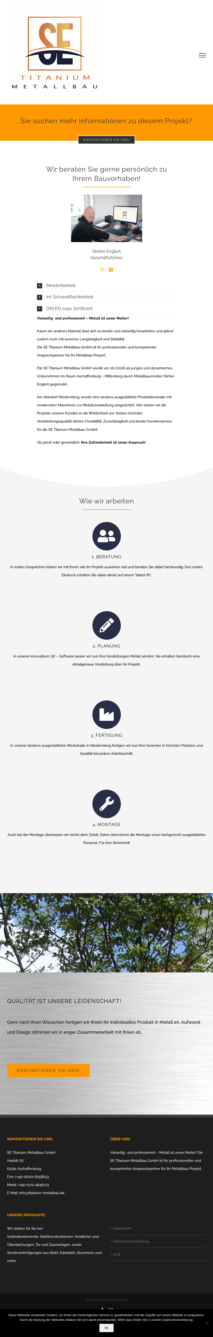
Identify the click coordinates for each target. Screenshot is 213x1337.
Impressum (122, 1227)
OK (106, 1328)
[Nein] (207, 1323)
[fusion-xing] (111, 270)
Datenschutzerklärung (131, 1240)
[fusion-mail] (102, 270)
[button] (106, 285)
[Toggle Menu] (202, 55)
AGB (116, 1253)
